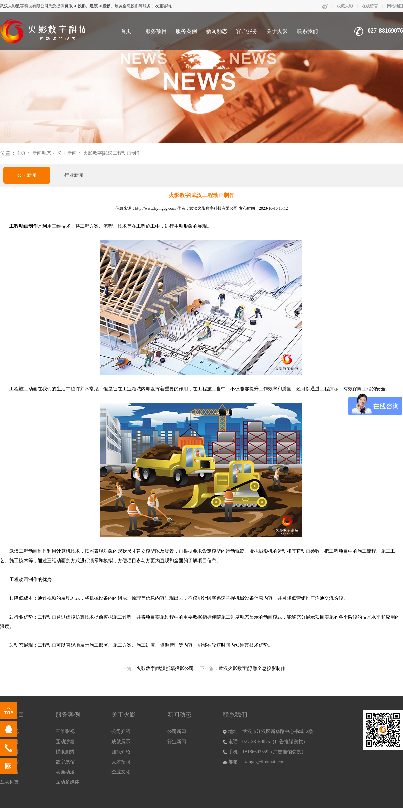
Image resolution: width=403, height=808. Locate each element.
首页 (126, 31)
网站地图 (395, 6)
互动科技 (9, 781)
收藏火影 (345, 6)
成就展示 (120, 741)
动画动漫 (65, 771)
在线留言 (370, 6)
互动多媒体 (67, 781)
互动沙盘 (65, 741)
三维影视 (65, 731)
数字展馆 (65, 761)
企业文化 (120, 771)
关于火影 (277, 31)
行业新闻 (73, 175)
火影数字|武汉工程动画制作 (112, 153)
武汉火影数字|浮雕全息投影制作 (252, 668)
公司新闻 (67, 153)
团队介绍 (120, 751)
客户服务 (247, 31)
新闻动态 (216, 31)
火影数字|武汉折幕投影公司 (165, 668)
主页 (21, 153)
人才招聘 (120, 761)
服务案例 (186, 31)
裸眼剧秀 (65, 751)
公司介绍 (120, 731)
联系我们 (307, 31)
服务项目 (156, 31)
